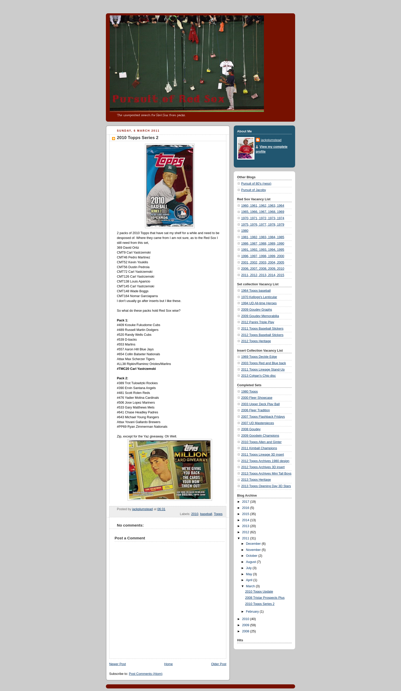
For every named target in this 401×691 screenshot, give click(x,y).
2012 (246, 532)
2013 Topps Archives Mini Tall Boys (266, 473)
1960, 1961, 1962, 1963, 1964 (262, 205)
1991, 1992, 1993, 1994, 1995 (262, 250)
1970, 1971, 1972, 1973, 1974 (262, 218)
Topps (218, 514)
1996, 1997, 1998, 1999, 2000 (262, 256)
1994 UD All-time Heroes (259, 303)
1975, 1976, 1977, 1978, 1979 (262, 224)
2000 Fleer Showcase (256, 398)
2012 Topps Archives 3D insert (263, 467)
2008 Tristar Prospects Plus (265, 598)
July (249, 568)
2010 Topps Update (259, 591)
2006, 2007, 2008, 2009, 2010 (262, 268)
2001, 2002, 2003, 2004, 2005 (262, 262)
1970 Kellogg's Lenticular (259, 297)
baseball (206, 514)
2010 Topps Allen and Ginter (261, 442)
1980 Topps (249, 391)
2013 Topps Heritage (256, 479)
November (254, 550)
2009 (246, 625)
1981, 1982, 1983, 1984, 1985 (262, 237)
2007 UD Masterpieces (257, 423)
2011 (246, 538)
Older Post (218, 664)
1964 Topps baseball (256, 290)
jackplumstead (271, 140)
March (251, 586)
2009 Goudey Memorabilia (260, 316)
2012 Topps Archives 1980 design (265, 461)
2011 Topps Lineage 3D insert (262, 454)
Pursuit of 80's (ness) (256, 183)
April (249, 580)
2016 (246, 508)
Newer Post (117, 664)
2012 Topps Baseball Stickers (262, 335)
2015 (246, 514)
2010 (194, 514)
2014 (246, 520)
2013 (246, 526)
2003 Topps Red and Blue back (263, 363)
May (249, 574)
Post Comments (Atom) (145, 674)
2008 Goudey (251, 429)
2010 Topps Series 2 (260, 604)
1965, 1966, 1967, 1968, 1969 (262, 212)
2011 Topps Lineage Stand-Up (263, 369)
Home (168, 664)
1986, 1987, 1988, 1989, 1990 (262, 243)
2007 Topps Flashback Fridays (263, 416)
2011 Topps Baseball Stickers (262, 328)
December (254, 544)
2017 (246, 502)
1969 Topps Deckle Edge (259, 357)
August (251, 562)
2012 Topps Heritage (256, 341)
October (252, 556)
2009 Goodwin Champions (260, 435)
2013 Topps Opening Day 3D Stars (266, 486)
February (253, 611)
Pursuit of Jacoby (253, 190)
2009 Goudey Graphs (256, 309)
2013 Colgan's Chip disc (258, 376)
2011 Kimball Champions (259, 448)
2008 (246, 631)
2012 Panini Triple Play (257, 322)
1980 (244, 231)
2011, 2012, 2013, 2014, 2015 (262, 275)
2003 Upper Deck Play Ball (260, 404)
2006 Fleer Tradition (255, 410)
